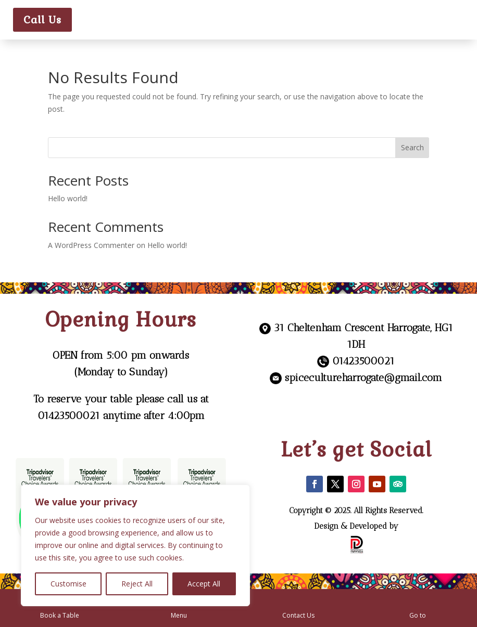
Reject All (137, 584)
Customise (68, 584)
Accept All (203, 584)
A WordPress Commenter (91, 245)
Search (412, 147)
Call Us (42, 20)
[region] (135, 545)
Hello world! (67, 198)
